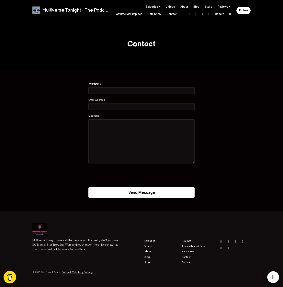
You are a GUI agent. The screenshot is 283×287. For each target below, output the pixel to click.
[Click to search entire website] (230, 14)
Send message (141, 192)
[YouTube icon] (221, 241)
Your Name (94, 83)
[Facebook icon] (242, 241)
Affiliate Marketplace (129, 14)
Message (93, 115)
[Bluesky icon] (228, 248)
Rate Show (154, 14)
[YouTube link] (202, 14)
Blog (196, 6)
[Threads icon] (235, 241)
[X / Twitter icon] (221, 248)
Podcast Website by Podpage (77, 272)
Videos (170, 6)
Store (208, 6)
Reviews (223, 6)
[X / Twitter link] (182, 14)
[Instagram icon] (228, 241)
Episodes (152, 6)
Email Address (96, 99)
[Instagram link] (189, 14)
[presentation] (118, 174)
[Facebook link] (195, 14)
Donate (219, 14)
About (184, 6)
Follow (243, 10)
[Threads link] (209, 14)
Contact (171, 14)
